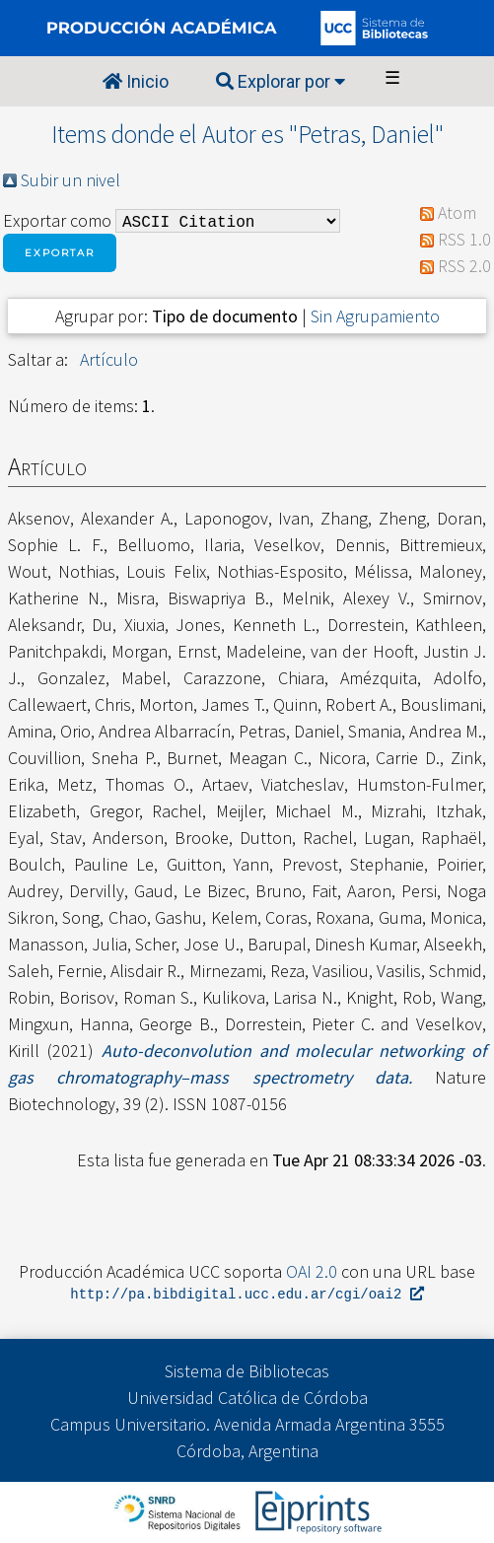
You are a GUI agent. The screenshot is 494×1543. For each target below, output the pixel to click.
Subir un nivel (70, 180)
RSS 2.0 (464, 265)
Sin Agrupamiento (375, 316)
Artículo (109, 359)
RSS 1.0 (464, 239)
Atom (457, 212)
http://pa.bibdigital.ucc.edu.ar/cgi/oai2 (246, 1295)
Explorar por (280, 81)
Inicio (136, 81)
